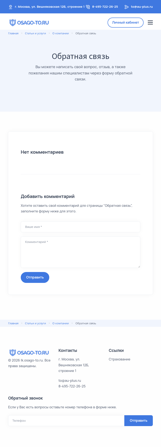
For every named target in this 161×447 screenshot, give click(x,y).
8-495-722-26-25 (105, 6)
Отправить (35, 277)
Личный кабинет (125, 22)
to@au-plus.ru (142, 6)
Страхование (119, 359)
